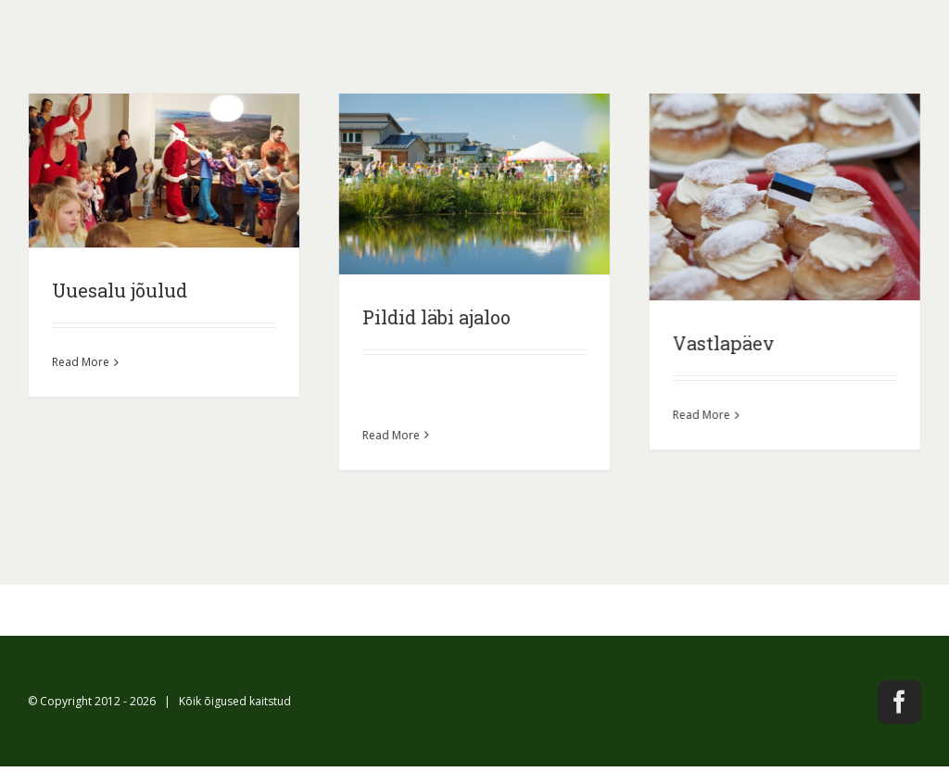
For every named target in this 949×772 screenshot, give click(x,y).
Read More (80, 362)
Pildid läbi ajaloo (435, 317)
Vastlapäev (723, 343)
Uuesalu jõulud (119, 290)
